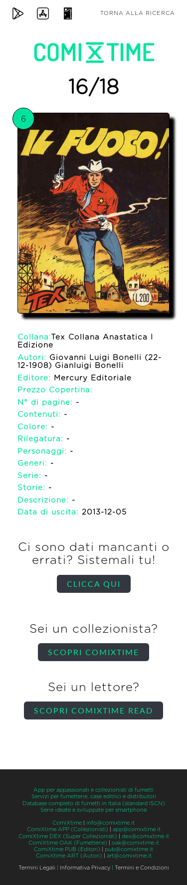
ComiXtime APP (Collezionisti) (67, 829)
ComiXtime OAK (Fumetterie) (67, 843)
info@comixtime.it (110, 823)
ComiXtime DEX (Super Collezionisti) (67, 836)
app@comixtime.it (137, 829)
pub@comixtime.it (129, 849)
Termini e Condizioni (142, 868)
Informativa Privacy (85, 868)
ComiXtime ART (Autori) (69, 856)
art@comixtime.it (129, 856)
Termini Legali (36, 868)
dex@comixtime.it (145, 836)
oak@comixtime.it (135, 843)
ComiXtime (67, 823)
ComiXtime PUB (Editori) (67, 849)
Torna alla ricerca (137, 13)
